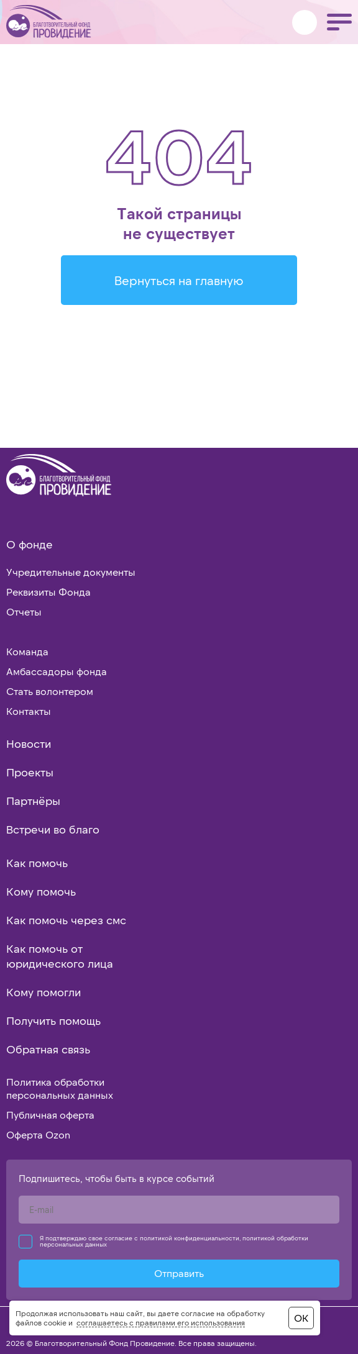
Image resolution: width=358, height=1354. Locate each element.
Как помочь (37, 863)
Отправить (179, 1273)
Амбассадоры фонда (56, 671)
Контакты (28, 711)
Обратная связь (48, 1049)
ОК (301, 1318)
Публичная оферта (50, 1114)
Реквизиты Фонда (48, 591)
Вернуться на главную (179, 280)
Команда (27, 651)
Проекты (29, 772)
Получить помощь (53, 1020)
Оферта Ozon (38, 1134)
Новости (28, 743)
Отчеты (24, 611)
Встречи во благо (52, 829)
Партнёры (33, 800)
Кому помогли (43, 992)
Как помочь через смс (66, 920)
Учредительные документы (70, 572)
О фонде (29, 544)
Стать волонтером (49, 691)
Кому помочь (41, 891)
